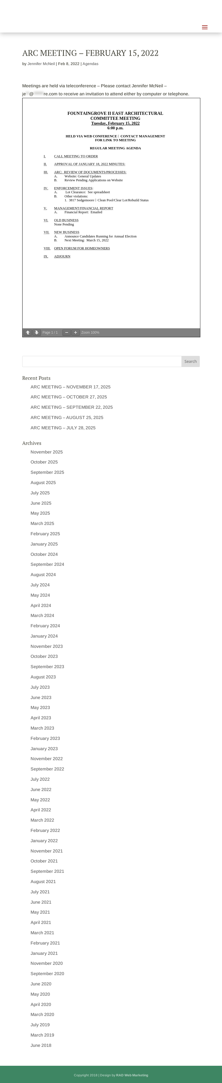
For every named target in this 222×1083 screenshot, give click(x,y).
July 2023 (40, 687)
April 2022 (41, 809)
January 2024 (44, 636)
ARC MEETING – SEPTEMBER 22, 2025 (72, 407)
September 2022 (47, 769)
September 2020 (47, 973)
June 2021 (41, 902)
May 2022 (40, 799)
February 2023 (45, 738)
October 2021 (44, 861)
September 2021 (47, 871)
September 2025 (47, 472)
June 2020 (41, 984)
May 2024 (40, 595)
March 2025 (42, 523)
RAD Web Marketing (132, 1075)
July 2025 (40, 492)
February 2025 (45, 533)
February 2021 (45, 943)
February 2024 (45, 625)
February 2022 (45, 830)
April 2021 (41, 922)
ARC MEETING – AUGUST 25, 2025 (67, 417)
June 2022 (41, 789)
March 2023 (42, 728)
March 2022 (42, 820)
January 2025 (44, 544)
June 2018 (41, 1045)
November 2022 (47, 758)
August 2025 (43, 482)
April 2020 (41, 1004)
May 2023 (40, 707)
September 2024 (47, 564)
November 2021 (47, 851)
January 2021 (44, 953)
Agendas (90, 63)
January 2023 (44, 748)
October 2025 (44, 462)
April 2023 (41, 717)
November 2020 (47, 963)
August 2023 (43, 677)
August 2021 (43, 881)
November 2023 (47, 646)
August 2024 (43, 574)
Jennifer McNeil (41, 63)
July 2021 (40, 891)
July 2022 (40, 779)
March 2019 (42, 1035)
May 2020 (40, 994)
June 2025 (41, 503)
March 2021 (42, 932)
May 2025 (40, 513)
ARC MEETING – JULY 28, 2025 (63, 427)
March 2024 (42, 615)
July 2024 (40, 585)
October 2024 (44, 554)
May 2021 (40, 912)
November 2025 (47, 452)
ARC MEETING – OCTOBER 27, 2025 (69, 397)
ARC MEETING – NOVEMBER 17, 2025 (71, 387)
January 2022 (44, 840)
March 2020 (42, 1014)
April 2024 (41, 605)
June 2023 (41, 697)
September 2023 (47, 666)
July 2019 (40, 1024)
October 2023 (44, 656)
